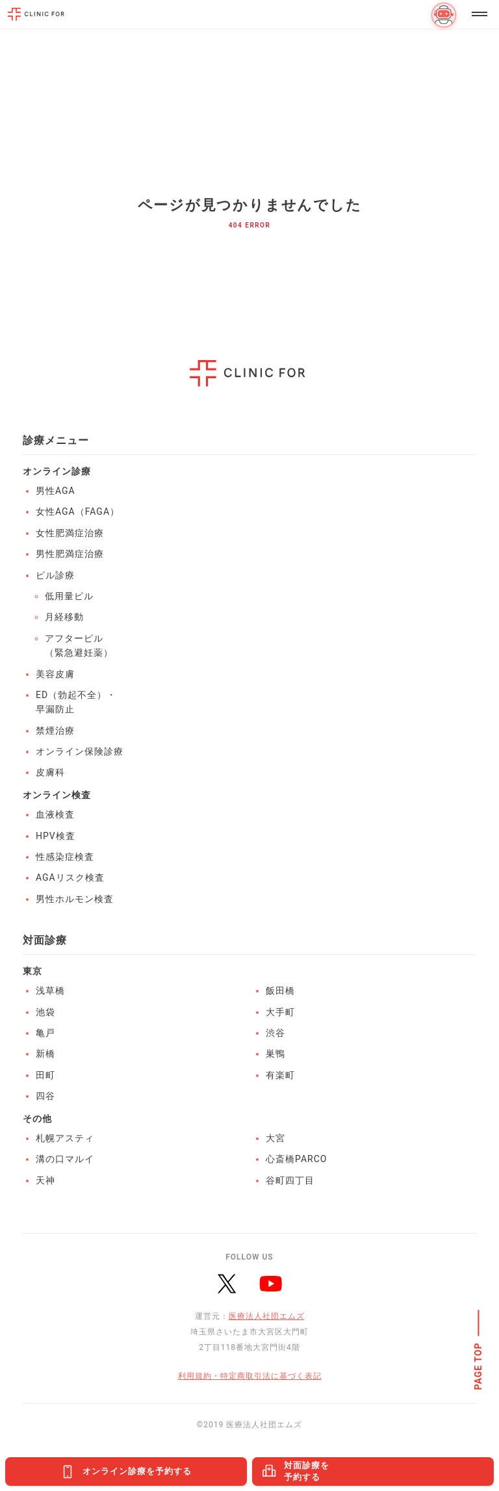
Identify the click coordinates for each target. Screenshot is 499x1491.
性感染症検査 (65, 856)
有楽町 (280, 1075)
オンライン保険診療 (79, 751)
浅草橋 (50, 990)
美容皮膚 (55, 674)
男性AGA (55, 491)
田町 (45, 1075)
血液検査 (55, 814)
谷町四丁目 (290, 1180)
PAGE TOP (479, 1366)
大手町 (280, 1012)
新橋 (45, 1053)
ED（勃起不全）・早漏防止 (76, 702)
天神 (45, 1180)
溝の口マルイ (65, 1159)
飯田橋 (280, 990)
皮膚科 (50, 772)
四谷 (45, 1096)
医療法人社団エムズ (267, 1316)
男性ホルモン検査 (75, 899)
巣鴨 (275, 1053)
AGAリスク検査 (70, 877)
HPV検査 (55, 836)
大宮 (275, 1138)
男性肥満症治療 (70, 554)
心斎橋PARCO (296, 1159)
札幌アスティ (65, 1138)
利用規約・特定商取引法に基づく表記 (250, 1376)
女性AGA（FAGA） (78, 511)
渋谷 (275, 1033)
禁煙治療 (55, 730)
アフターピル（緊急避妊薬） (79, 645)
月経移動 (64, 617)
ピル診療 (55, 575)
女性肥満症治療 (70, 533)
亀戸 (45, 1033)
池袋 (45, 1012)
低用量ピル (69, 596)
